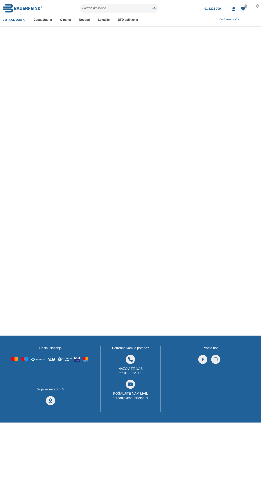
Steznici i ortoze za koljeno (21, 72)
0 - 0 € (7, 154)
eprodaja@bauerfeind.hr (130, 312)
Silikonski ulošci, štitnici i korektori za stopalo (19, 125)
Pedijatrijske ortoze (16, 134)
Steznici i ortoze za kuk (18, 79)
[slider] (6, 161)
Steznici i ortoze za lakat (19, 104)
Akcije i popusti (72, 79)
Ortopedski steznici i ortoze (24, 57)
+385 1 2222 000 (34, 356)
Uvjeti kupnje (24, 406)
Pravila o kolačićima (182, 384)
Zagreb (96, 355)
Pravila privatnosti (181, 390)
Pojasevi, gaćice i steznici (20, 141)
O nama (65, 20)
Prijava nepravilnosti (29, 401)
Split (95, 359)
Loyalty (20, 390)
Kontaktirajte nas (27, 384)
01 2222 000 (133, 287)
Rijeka (96, 364)
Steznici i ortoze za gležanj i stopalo (21, 87)
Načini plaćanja (25, 395)
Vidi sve (97, 369)
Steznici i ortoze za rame (19, 97)
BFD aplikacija (125, 20)
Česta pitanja (43, 20)
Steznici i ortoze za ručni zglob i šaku (24, 113)
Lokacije (102, 20)
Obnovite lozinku (27, 412)
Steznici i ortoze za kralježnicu (23, 65)
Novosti (83, 20)
